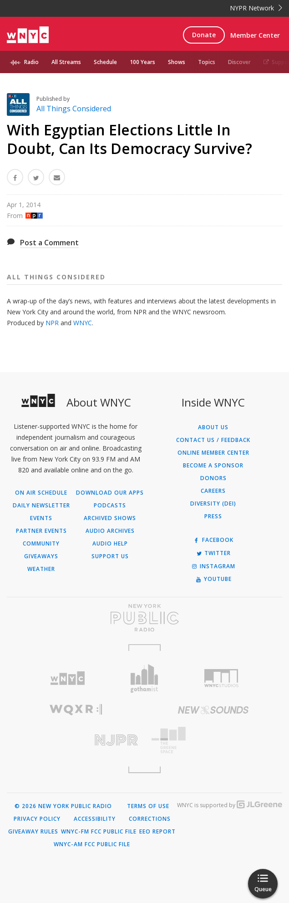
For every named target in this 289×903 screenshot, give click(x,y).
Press (213, 516)
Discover (239, 62)
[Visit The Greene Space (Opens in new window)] (214, 740)
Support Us (110, 556)
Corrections (150, 819)
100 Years (142, 62)
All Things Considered (73, 109)
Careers (213, 491)
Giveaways (41, 556)
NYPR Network (256, 8)
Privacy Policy (37, 819)
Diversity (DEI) (213, 503)
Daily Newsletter (41, 505)
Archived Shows (110, 518)
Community (41, 543)
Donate (204, 34)
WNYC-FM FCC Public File (99, 831)
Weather (41, 569)
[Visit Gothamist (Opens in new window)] (144, 678)
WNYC (82, 322)
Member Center (255, 35)
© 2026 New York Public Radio (63, 806)
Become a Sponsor (213, 465)
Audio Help (110, 543)
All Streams (66, 62)
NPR (52, 322)
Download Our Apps (110, 493)
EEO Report (157, 831)
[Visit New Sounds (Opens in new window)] (214, 710)
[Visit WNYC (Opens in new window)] (67, 678)
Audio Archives (110, 531)
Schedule (105, 62)
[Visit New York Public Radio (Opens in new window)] (144, 617)
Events (41, 518)
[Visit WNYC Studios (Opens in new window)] (221, 678)
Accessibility (95, 819)
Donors (213, 478)
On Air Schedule (41, 493)
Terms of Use (148, 806)
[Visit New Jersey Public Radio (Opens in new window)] (76, 740)
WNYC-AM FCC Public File (92, 844)
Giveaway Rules (33, 831)
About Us (213, 427)
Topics (206, 62)
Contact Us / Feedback (213, 440)
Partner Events (41, 531)
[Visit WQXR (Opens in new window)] (76, 709)
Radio (31, 62)
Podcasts (110, 505)
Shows (176, 62)
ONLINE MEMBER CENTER (213, 453)
